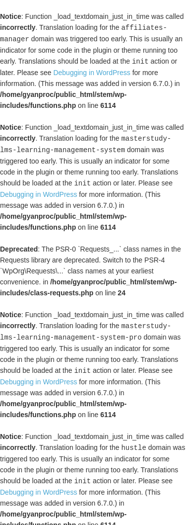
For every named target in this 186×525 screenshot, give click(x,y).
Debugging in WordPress (91, 71)
